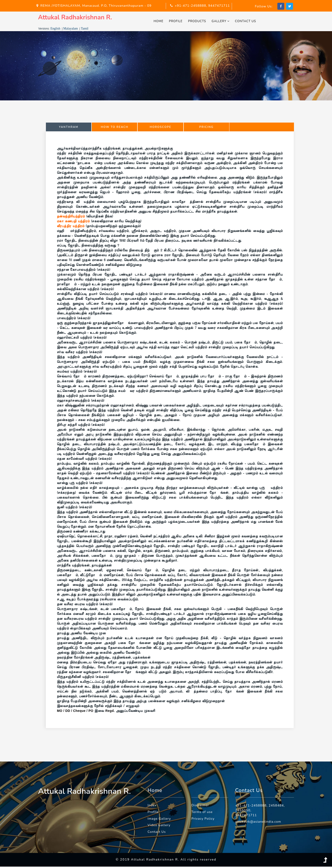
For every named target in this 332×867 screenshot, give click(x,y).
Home (160, 21)
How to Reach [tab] (114, 127)
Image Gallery (159, 819)
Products (198, 21)
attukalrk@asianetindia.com (258, 822)
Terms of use (202, 812)
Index (152, 806)
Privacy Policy (203, 819)
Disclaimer (200, 806)
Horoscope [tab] (160, 127)
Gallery (222, 21)
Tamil (84, 29)
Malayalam (70, 29)
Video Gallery (159, 826)
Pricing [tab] (206, 127)
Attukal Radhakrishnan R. (76, 17)
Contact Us (246, 21)
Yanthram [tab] (68, 127)
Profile (177, 21)
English (55, 29)
